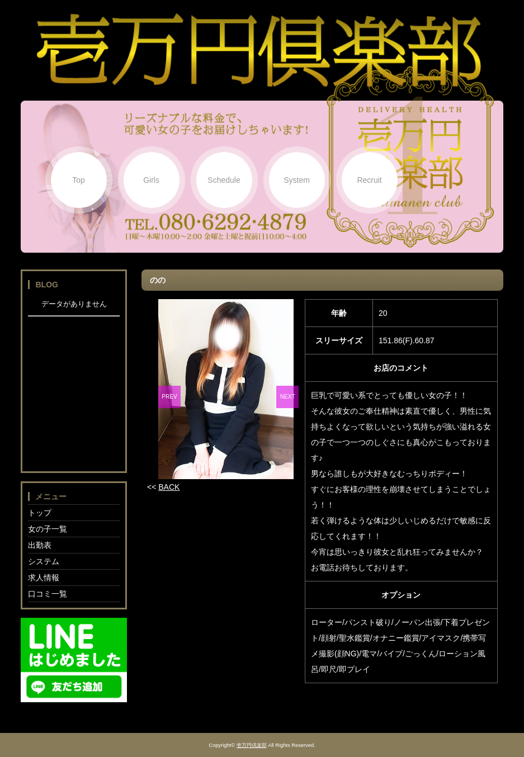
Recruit (369, 180)
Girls (151, 180)
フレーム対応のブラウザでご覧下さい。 (73, 381)
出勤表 (39, 545)
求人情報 (43, 577)
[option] (226, 389)
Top (78, 180)
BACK (169, 486)
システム (43, 561)
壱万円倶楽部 (252, 745)
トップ (39, 512)
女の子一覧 (47, 528)
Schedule (223, 180)
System (297, 180)
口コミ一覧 (47, 593)
